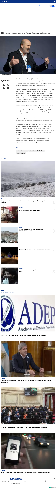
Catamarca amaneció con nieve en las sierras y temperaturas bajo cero (31, 230)
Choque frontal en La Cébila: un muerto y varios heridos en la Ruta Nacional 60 (34, 250)
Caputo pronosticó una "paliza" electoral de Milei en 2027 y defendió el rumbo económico (26, 381)
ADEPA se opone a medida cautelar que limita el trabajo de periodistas (23, 335)
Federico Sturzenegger (22, 150)
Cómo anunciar (49, 479)
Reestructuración (21, 153)
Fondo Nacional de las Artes (37, 150)
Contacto (37, 479)
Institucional (42, 479)
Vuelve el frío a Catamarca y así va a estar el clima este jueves (33, 270)
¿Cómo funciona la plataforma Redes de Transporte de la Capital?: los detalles (26, 473)
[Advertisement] (28, 19)
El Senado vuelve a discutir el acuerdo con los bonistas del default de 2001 (24, 427)
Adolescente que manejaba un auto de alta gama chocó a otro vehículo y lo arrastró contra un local (34, 209)
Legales (18, 483)
